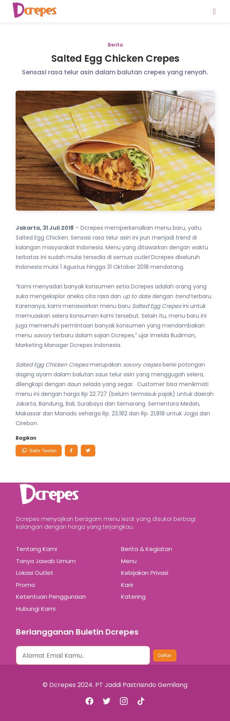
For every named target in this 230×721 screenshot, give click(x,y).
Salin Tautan (39, 450)
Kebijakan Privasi (144, 573)
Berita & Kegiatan (146, 549)
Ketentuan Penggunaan (51, 596)
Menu (129, 561)
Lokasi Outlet (34, 573)
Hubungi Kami (35, 609)
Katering (133, 596)
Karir (127, 585)
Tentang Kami (36, 549)
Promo (25, 585)
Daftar (164, 655)
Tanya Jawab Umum (46, 561)
